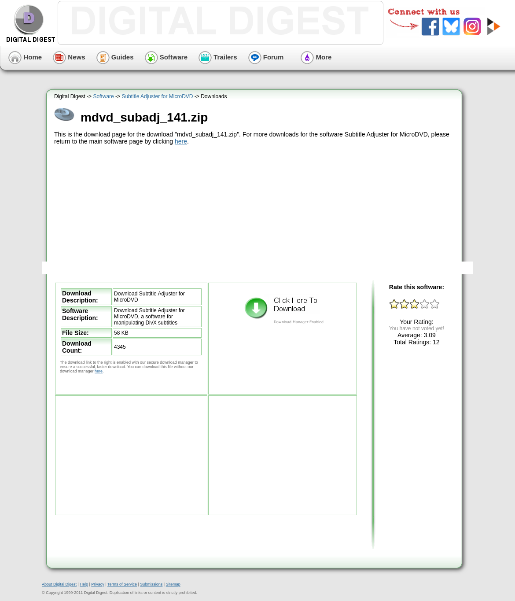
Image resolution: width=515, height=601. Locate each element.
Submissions (151, 584)
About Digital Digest (59, 584)
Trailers (218, 57)
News (69, 57)
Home (25, 57)
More (316, 57)
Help (84, 584)
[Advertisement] (255, 212)
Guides (115, 57)
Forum (266, 57)
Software (166, 57)
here (181, 141)
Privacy (97, 584)
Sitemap (173, 584)
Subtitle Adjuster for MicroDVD (157, 96)
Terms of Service (122, 584)
